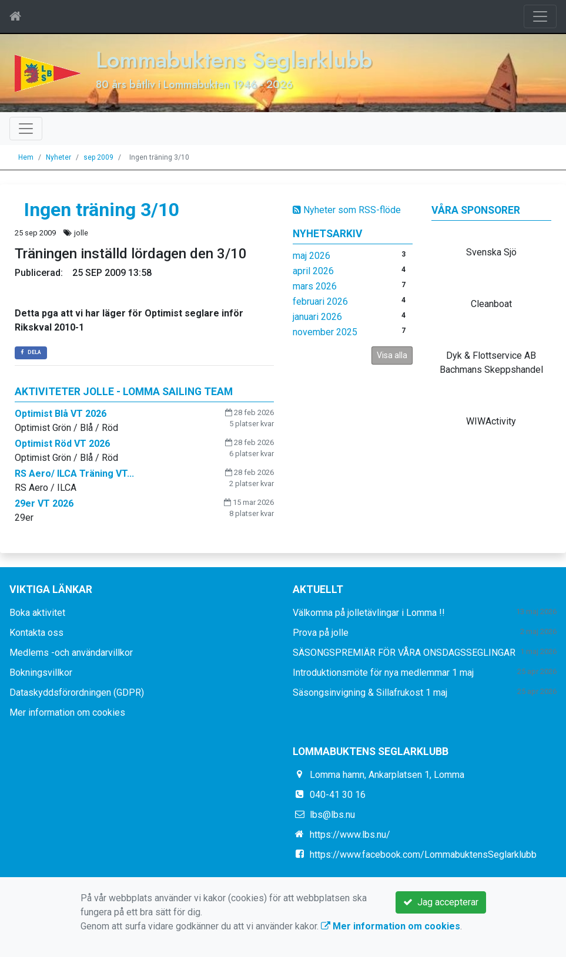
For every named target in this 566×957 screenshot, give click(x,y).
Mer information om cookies (67, 712)
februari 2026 (320, 301)
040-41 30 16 (338, 794)
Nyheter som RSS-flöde (347, 209)
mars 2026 (315, 286)
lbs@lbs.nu (332, 814)
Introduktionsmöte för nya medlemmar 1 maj (383, 672)
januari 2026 (317, 316)
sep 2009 (98, 157)
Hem (26, 157)
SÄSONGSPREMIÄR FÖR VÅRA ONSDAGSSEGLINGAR (404, 652)
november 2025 (325, 332)
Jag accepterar (440, 902)
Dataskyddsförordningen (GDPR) (76, 692)
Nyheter (58, 157)
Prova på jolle (321, 632)
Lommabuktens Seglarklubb (234, 59)
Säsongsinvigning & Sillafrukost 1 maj (370, 692)
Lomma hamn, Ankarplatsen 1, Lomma (387, 774)
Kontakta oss (36, 632)
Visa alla (392, 355)
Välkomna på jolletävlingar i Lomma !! (369, 612)
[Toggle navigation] (540, 16)
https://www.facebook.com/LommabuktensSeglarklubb (423, 854)
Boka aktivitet (37, 612)
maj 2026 (311, 255)
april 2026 (313, 271)
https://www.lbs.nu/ (350, 834)
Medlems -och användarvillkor (71, 652)
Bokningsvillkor (40, 672)
